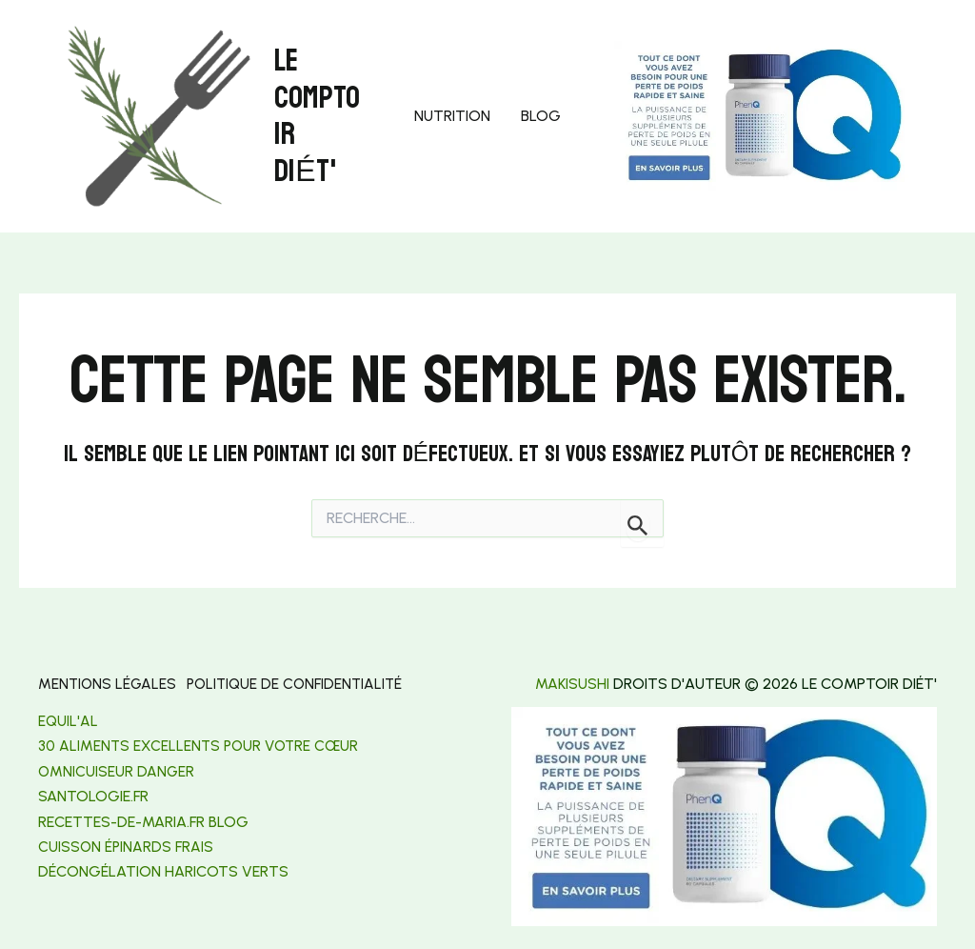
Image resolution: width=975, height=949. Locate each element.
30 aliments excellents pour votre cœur (203, 744)
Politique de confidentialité (305, 684)
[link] (93, 794)
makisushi (571, 684)
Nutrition (452, 116)
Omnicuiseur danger (117, 769)
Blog (541, 116)
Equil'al (68, 719)
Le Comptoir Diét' (317, 115)
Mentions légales (108, 684)
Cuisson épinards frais (126, 845)
